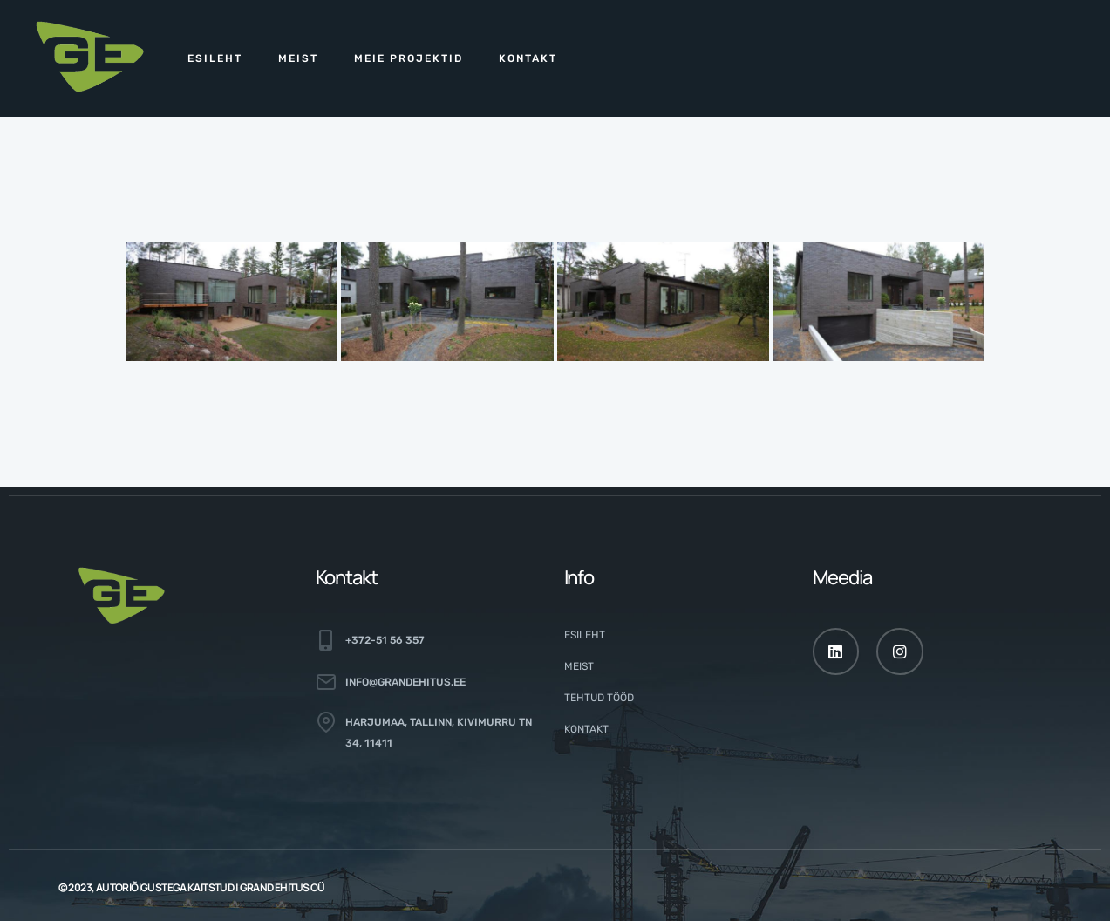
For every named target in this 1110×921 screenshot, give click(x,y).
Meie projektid (408, 58)
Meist (298, 58)
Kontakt (528, 58)
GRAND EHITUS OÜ (282, 887)
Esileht (214, 58)
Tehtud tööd (599, 698)
